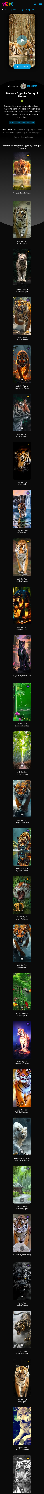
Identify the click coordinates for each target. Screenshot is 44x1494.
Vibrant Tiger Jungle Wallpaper (22, 918)
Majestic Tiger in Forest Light (22, 628)
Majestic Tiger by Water (22, 193)
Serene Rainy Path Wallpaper (22, 1207)
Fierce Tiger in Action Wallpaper (22, 339)
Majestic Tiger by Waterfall (22, 532)
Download (22, 66)
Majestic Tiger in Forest (22, 675)
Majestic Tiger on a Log (22, 1255)
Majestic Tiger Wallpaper (22, 1400)
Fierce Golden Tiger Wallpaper (22, 1352)
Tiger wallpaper (27, 9)
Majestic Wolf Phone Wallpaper (22, 1449)
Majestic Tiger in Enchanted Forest (22, 387)
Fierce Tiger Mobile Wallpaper (22, 1304)
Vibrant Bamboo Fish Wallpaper (22, 1014)
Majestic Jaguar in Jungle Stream (22, 869)
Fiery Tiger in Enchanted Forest (22, 1062)
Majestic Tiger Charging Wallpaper (22, 821)
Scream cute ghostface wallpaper (22, 122)
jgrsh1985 (28, 86)
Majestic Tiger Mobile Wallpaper (22, 435)
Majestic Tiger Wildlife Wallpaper (22, 1111)
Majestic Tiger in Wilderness (22, 242)
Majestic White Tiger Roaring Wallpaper (22, 1159)
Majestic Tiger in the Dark (22, 483)
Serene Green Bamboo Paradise (22, 725)
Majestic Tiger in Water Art (22, 966)
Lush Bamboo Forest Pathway (22, 773)
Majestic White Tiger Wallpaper (22, 290)
